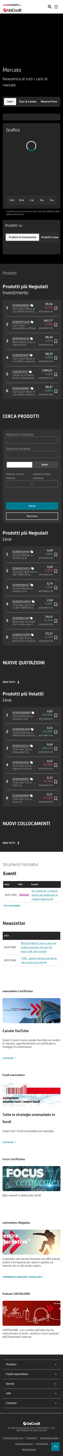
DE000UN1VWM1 (21, 601)
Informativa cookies (49, 1438)
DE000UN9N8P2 (21, 388)
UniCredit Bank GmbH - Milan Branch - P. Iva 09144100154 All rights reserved (35, 1429)
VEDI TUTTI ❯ (11, 682)
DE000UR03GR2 (20, 762)
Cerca (32, 505)
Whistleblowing (29, 1449)
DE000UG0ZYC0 (20, 745)
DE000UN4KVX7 (20, 584)
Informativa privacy (24, 1443)
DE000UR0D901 (20, 778)
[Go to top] (55, 1446)
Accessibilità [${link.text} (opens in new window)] (42, 1443)
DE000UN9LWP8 (21, 729)
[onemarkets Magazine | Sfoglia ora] (31, 1254)
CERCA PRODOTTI (21, 416)
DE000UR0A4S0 (20, 355)
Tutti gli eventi (11, 905)
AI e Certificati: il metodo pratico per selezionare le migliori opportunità (45, 894)
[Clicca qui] (31, 1029)
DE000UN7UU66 (21, 321)
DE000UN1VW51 (21, 568)
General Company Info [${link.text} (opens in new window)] (13, 1438)
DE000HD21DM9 (21, 634)
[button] (10, 101)
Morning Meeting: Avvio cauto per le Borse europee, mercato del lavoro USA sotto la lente (38, 947)
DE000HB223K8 (20, 618)
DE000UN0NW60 (21, 712)
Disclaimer (32, 1438)
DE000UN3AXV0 (20, 551)
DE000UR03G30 (20, 338)
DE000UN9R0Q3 (20, 305)
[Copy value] (32, 305)
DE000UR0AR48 (20, 795)
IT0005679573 (20, 371)
